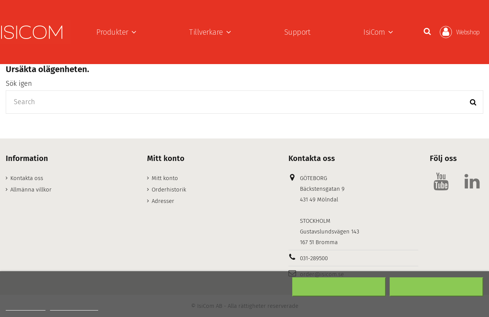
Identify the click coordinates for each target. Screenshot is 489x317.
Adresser (163, 201)
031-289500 (314, 258)
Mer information (25, 307)
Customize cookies (74, 307)
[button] (116, 32)
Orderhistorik (169, 189)
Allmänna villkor (31, 189)
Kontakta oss (26, 178)
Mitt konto (165, 178)
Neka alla (339, 287)
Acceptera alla (436, 287)
